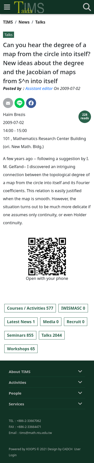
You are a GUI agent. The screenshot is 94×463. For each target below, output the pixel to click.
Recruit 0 (75, 321)
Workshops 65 (21, 349)
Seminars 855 (20, 335)
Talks (40, 22)
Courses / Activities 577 (30, 308)
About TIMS (19, 392)
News (24, 22)
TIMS (8, 22)
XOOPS (31, 459)
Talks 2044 (52, 335)
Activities (17, 403)
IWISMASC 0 (73, 308)
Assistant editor (39, 88)
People (15, 413)
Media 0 (50, 321)
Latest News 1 (21, 321)
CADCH (67, 459)
